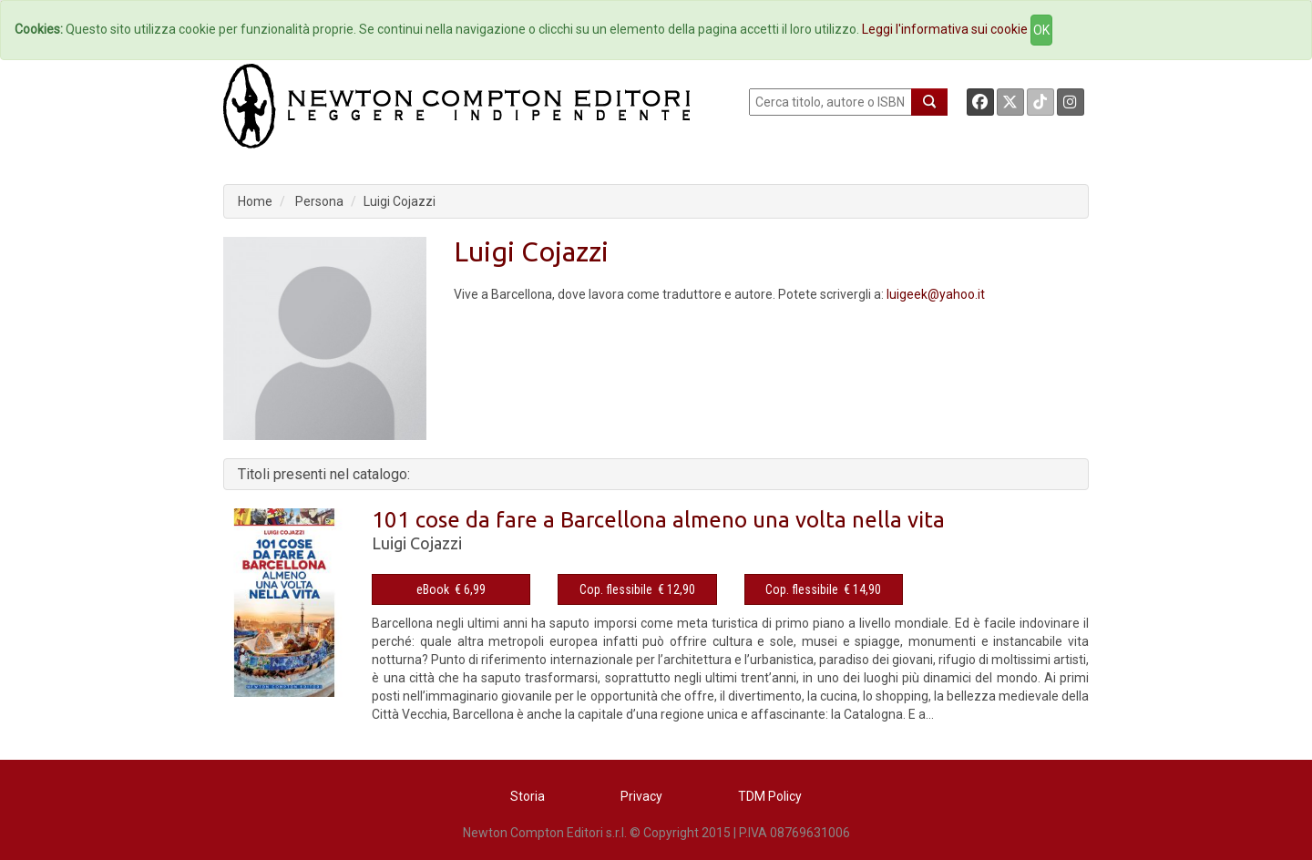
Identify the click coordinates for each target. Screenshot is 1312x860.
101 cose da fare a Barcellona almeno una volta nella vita (658, 519)
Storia (527, 796)
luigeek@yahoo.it (936, 294)
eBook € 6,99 (451, 589)
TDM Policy (770, 796)
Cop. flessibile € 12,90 (637, 589)
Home (255, 201)
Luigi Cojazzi (400, 201)
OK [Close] (1041, 30)
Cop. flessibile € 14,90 (823, 589)
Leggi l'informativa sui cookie (945, 29)
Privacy (641, 796)
